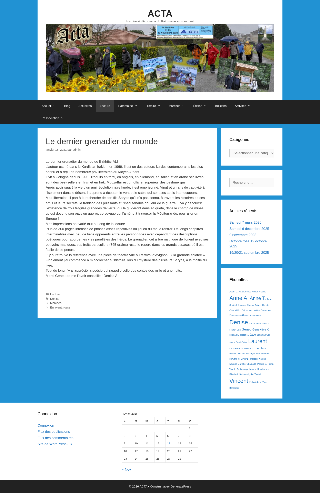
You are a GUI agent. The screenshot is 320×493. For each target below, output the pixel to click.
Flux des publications (54, 432)
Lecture (105, 106)
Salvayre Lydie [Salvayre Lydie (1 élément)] (246, 374)
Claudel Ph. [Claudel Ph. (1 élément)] (235, 310)
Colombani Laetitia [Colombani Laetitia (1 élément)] (251, 310)
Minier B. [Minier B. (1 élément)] (245, 359)
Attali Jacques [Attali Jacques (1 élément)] (239, 305)
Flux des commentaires (55, 438)
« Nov (126, 469)
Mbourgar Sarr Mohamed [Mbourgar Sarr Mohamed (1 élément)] (258, 353)
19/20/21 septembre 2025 (249, 253)
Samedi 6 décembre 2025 (249, 229)
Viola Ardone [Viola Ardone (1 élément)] (255, 382)
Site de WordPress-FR (55, 444)
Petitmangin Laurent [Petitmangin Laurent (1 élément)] (246, 369)
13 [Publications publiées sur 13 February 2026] (168, 443)
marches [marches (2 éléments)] (260, 348)
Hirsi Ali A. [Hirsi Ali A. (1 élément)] (234, 335)
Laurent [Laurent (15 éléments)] (257, 341)
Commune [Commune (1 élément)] (266, 310)
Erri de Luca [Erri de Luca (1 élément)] (255, 323)
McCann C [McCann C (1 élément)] (234, 359)
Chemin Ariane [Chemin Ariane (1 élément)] (254, 305)
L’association (55, 118)
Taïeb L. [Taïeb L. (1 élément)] (258, 374)
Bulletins (221, 106)
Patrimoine (129, 106)
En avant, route (60, 307)
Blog (67, 106)
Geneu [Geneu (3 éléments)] (246, 329)
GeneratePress (180, 486)
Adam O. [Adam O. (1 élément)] (233, 291)
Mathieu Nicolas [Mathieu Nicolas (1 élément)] (237, 353)
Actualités (85, 106)
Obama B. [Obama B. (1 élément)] (251, 364)
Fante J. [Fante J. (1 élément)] (266, 323)
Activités (245, 106)
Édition (202, 106)
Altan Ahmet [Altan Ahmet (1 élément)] (245, 291)
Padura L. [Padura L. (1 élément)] (262, 364)
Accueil (51, 106)
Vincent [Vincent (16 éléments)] (238, 381)
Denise (54, 298)
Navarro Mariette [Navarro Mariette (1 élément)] (237, 364)
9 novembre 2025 (242, 235)
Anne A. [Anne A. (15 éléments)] (239, 298)
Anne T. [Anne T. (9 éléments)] (258, 298)
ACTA (160, 13)
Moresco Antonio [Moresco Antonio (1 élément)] (258, 359)
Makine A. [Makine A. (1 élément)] (249, 348)
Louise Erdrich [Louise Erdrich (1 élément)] (236, 348)
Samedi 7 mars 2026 (245, 222)
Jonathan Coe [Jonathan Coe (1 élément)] (263, 335)
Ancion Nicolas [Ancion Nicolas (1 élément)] (259, 291)
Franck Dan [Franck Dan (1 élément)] (235, 329)
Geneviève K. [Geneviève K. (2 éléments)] (261, 329)
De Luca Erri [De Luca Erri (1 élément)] (255, 315)
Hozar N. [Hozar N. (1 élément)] (244, 335)
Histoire (155, 106)
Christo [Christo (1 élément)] (265, 305)
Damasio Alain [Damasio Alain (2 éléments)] (238, 315)
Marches (179, 106)
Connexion (46, 425)
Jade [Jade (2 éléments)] (253, 334)
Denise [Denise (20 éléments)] (238, 322)
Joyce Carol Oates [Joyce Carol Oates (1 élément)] (238, 342)
